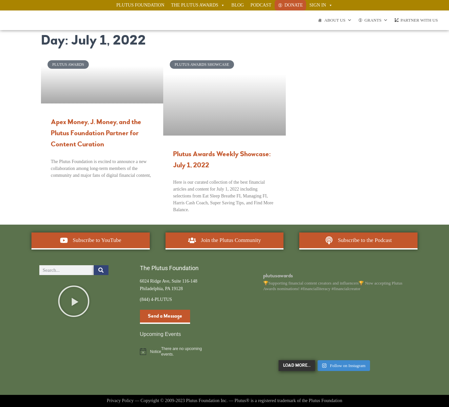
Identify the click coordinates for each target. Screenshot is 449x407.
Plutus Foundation (140, 5)
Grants (376, 20)
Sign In (321, 5)
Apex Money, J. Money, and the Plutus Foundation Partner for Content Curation (96, 133)
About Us (337, 20)
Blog (237, 5)
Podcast (260, 5)
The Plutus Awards (198, 5)
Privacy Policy (120, 400)
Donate (293, 5)
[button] (73, 301)
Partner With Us (419, 20)
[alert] (174, 351)
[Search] (101, 270)
